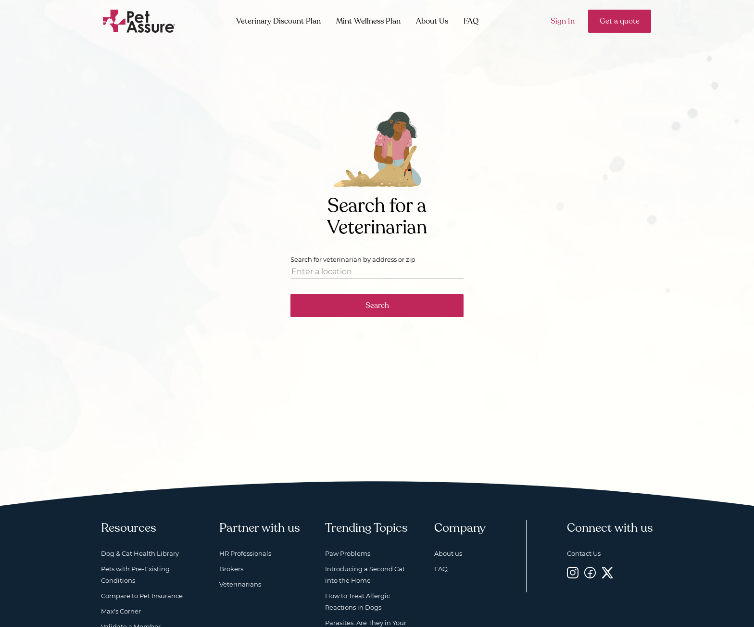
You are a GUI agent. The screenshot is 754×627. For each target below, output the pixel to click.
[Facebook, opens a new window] (590, 573)
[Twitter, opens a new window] (607, 573)
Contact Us (584, 553)
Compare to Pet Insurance (142, 596)
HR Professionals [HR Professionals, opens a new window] (245, 553)
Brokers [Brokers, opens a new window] (231, 569)
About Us (432, 21)
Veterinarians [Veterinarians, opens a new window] (240, 584)
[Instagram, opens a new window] (572, 573)
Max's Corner (121, 611)
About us (448, 553)
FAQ (471, 21)
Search (377, 305)
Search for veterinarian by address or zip (352, 259)
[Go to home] (139, 20)
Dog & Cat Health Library (140, 553)
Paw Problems (347, 553)
